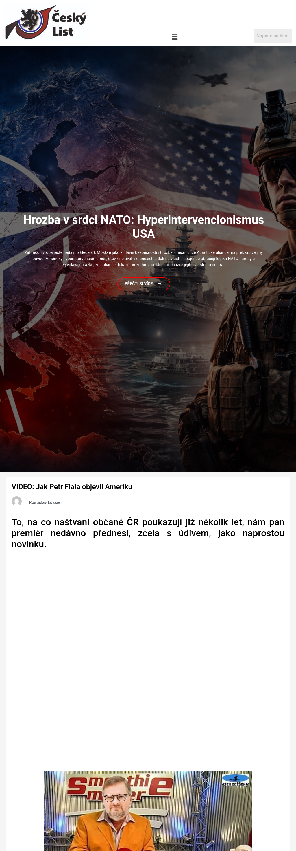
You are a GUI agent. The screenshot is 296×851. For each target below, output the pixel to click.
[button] (175, 37)
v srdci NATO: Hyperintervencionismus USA (143, 226)
